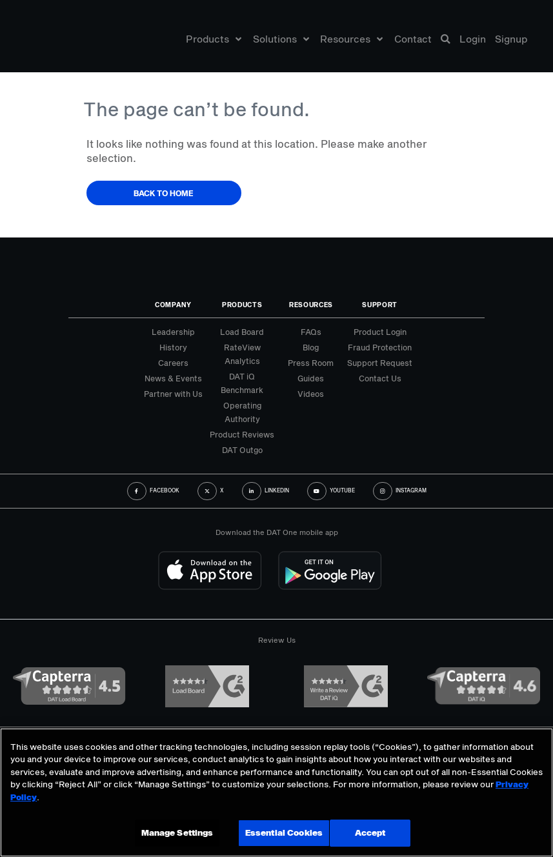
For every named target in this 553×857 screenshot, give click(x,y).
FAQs (311, 331)
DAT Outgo (242, 449)
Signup (511, 40)
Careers (173, 362)
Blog (311, 347)
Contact (413, 40)
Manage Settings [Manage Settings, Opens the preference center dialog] (177, 832)
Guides (310, 378)
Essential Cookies (281, 832)
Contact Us (380, 378)
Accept (367, 832)
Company (173, 304)
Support (379, 304)
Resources (351, 40)
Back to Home (164, 192)
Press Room (311, 362)
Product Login (380, 331)
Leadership (173, 331)
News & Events (173, 378)
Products (213, 40)
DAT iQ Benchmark (242, 383)
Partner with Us (173, 393)
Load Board (242, 331)
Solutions (281, 40)
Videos (310, 393)
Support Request (379, 362)
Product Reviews (242, 434)
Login (472, 40)
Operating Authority (242, 412)
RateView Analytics (242, 354)
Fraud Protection (380, 347)
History (173, 347)
